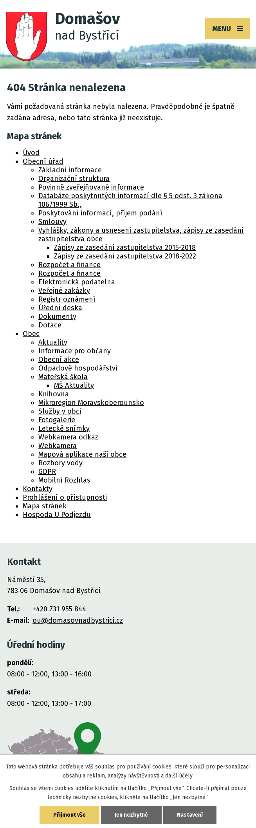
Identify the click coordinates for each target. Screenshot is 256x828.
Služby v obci (59, 411)
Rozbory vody (60, 463)
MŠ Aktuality (74, 385)
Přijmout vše (69, 815)
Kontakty (37, 489)
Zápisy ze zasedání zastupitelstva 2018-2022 (125, 256)
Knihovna (53, 394)
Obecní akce (58, 359)
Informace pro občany (74, 351)
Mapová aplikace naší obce (82, 454)
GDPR (47, 471)
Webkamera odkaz (68, 437)
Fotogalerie (56, 420)
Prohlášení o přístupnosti (65, 497)
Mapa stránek (45, 506)
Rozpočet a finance (69, 264)
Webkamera (57, 445)
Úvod (31, 152)
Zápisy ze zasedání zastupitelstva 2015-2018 (125, 247)
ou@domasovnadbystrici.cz (77, 620)
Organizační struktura (74, 178)
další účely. (179, 775)
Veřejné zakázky (64, 290)
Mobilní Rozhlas (64, 480)
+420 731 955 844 (59, 609)
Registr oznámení (67, 299)
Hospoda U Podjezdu (57, 514)
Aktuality (52, 342)
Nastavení (190, 815)
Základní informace (70, 170)
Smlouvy (52, 221)
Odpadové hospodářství (78, 368)
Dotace (49, 325)
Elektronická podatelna (76, 282)
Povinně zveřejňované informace (91, 187)
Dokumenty (57, 316)
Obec (31, 333)
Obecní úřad (43, 161)
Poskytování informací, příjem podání (100, 213)
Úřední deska (60, 308)
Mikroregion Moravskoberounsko (91, 402)
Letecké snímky (64, 428)
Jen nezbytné (131, 815)
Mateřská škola (63, 376)
